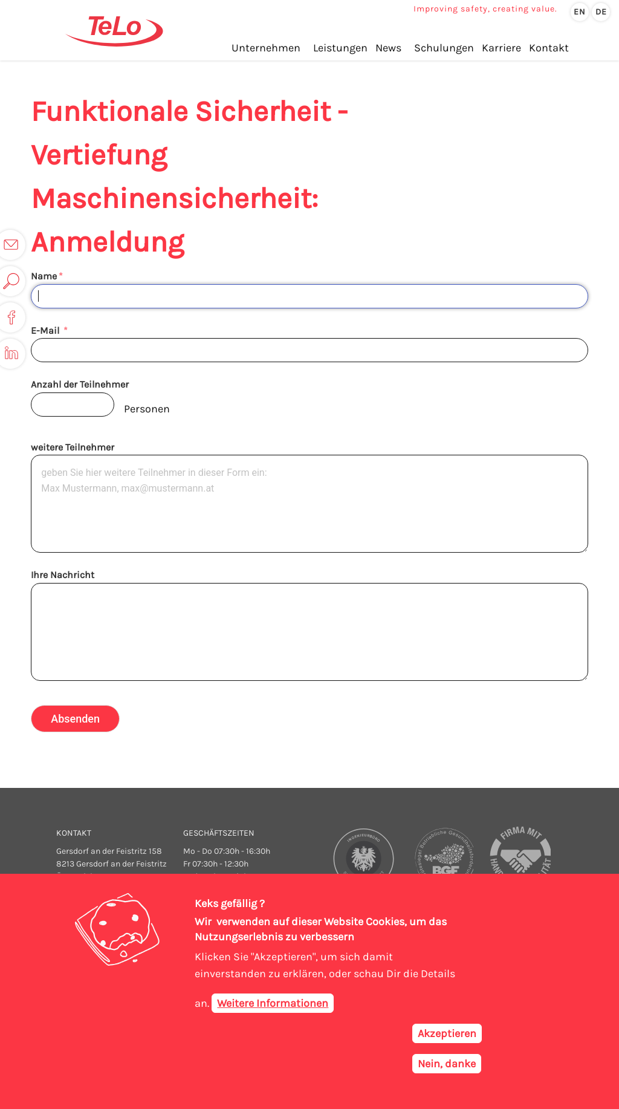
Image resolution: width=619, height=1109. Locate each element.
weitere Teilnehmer (72, 447)
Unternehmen (266, 47)
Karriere (501, 47)
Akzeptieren (447, 1034)
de (601, 12)
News (388, 47)
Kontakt (549, 47)
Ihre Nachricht (62, 575)
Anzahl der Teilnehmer (80, 384)
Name (44, 276)
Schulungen (444, 47)
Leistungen (340, 47)
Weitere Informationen (272, 1004)
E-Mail (46, 330)
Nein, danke (447, 1065)
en (580, 12)
